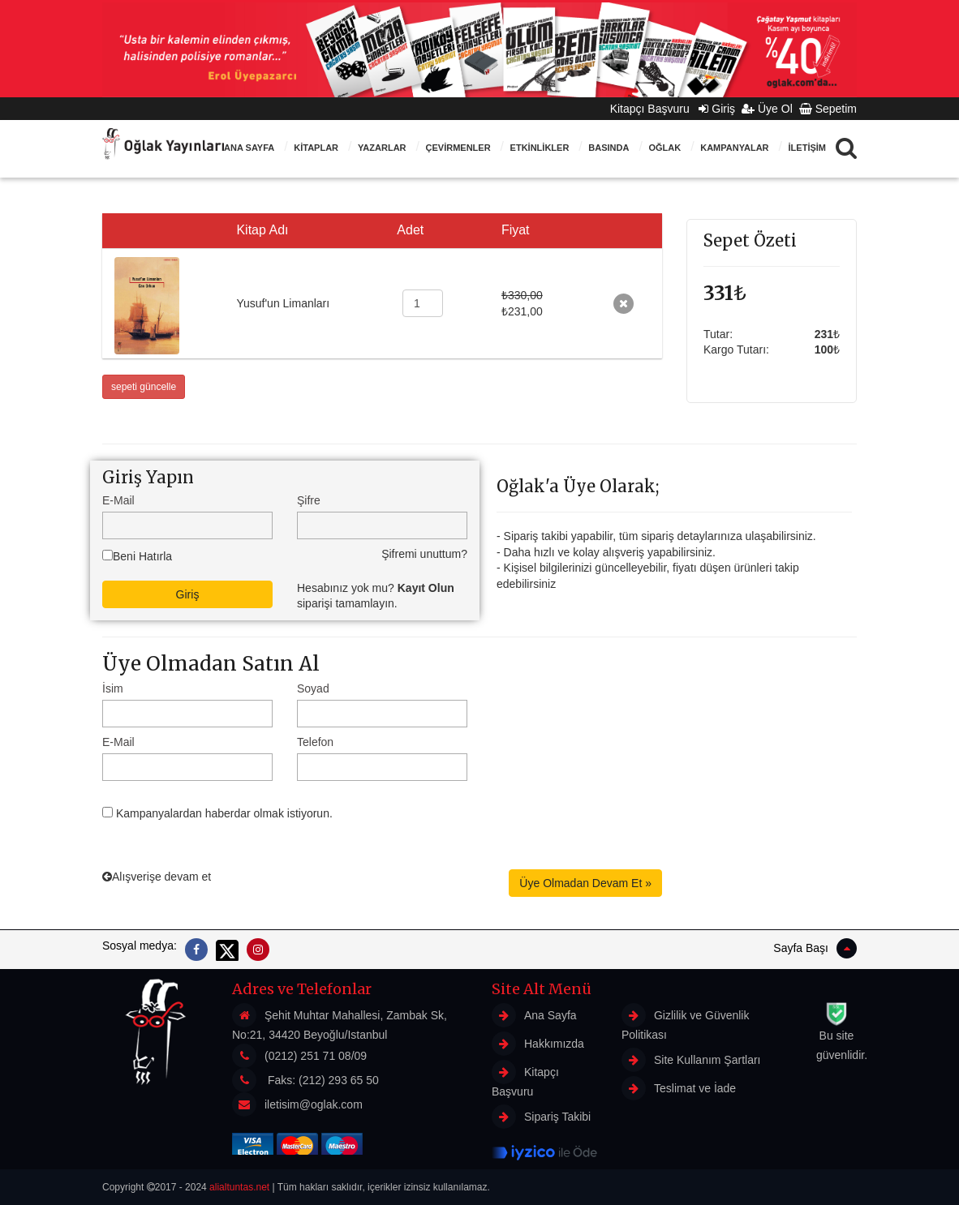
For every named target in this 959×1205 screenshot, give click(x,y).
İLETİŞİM (807, 147)
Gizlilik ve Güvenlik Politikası (685, 1022)
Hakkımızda (538, 1043)
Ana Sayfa (249, 147)
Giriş (717, 108)
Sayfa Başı (815, 948)
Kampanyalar (734, 147)
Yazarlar (382, 147)
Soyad (313, 688)
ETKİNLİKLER (540, 147)
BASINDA (608, 147)
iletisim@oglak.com (313, 1104)
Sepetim (828, 108)
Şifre (308, 500)
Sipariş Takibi (541, 1116)
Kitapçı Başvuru (654, 108)
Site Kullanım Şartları (691, 1060)
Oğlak (664, 147)
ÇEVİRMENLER (458, 147)
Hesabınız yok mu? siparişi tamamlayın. (375, 596)
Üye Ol (767, 108)
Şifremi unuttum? (424, 553)
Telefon (315, 741)
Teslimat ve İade (678, 1088)
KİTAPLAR (316, 147)
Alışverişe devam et (156, 876)
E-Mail (118, 500)
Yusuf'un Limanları (282, 303)
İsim (112, 688)
